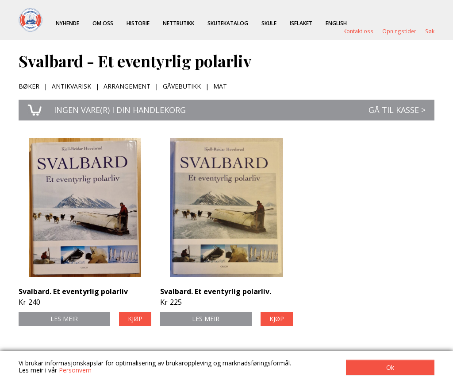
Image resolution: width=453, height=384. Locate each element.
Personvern (75, 370)
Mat (220, 86)
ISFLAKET (301, 23)
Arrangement (127, 86)
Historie (138, 23)
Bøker (29, 86)
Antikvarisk (71, 86)
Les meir (64, 318)
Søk (429, 31)
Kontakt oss (358, 31)
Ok (390, 367)
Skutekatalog (227, 23)
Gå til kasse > (397, 110)
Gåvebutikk (182, 86)
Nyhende (67, 23)
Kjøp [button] (135, 318)
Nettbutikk (178, 23)
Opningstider (399, 31)
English (336, 23)
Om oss (102, 23)
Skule (268, 23)
